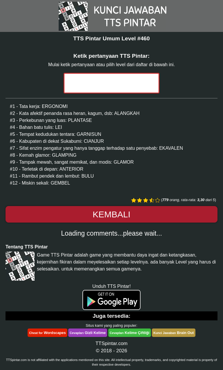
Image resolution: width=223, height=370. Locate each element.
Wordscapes (47, 333)
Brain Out (173, 333)
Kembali (111, 214)
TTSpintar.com (112, 343)
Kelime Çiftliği (130, 333)
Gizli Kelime (88, 333)
